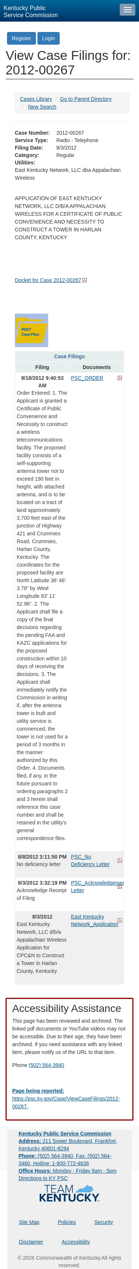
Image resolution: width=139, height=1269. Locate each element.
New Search (42, 107)
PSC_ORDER (87, 378)
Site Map (29, 1222)
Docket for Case (48, 280)
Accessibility (76, 1242)
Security (104, 1222)
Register (21, 38)
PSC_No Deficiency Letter (90, 860)
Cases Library (36, 99)
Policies (67, 1222)
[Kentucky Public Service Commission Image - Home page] (58, 11)
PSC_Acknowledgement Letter (97, 886)
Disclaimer (31, 1242)
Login (48, 38)
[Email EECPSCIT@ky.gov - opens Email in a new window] (69, 1099)
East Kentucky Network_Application (95, 920)
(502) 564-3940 (46, 1065)
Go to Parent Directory (86, 99)
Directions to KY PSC (43, 1178)
